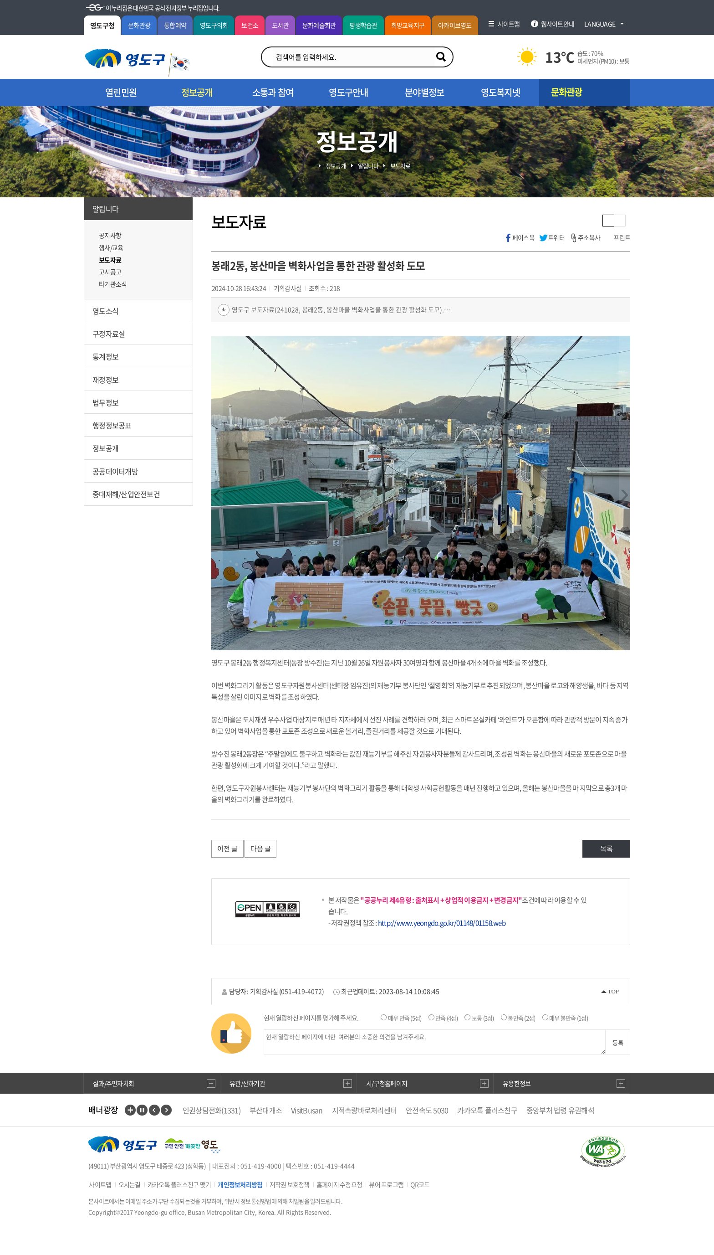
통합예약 (175, 25)
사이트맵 (100, 1184)
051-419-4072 (301, 991)
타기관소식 (113, 283)
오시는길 (129, 1184)
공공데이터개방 (115, 471)
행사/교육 (111, 247)
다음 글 (260, 849)
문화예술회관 (319, 25)
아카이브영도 (455, 25)
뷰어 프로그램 (386, 1184)
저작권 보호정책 (290, 1184)
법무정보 (105, 402)
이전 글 (227, 849)
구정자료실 (108, 333)
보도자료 (110, 259)
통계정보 (105, 356)
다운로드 (223, 310)
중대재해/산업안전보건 (126, 494)
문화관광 (139, 25)
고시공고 (110, 271)
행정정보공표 (112, 425)
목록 (606, 849)
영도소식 (105, 310)
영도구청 (102, 26)
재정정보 (105, 379)
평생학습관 (363, 25)
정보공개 (105, 447)
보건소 (249, 25)
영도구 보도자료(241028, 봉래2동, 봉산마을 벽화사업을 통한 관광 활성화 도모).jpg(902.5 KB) (341, 309)
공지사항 (110, 235)
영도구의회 (214, 25)
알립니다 (105, 208)
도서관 (280, 25)
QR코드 (419, 1184)
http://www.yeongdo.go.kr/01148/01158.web (441, 923)
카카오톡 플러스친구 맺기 (179, 1184)
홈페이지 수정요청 (339, 1184)
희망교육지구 (408, 25)
